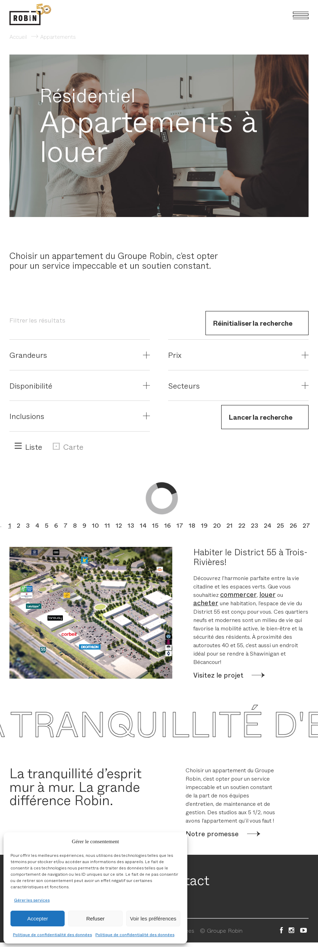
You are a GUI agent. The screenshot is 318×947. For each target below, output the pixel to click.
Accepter (37, 918)
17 (179, 525)
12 (119, 525)
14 (143, 525)
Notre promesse (212, 833)
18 (192, 525)
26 (293, 525)
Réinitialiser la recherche (252, 323)
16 (167, 525)
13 (131, 525)
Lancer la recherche (260, 417)
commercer (238, 594)
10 (95, 525)
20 (217, 525)
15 (155, 525)
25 (280, 525)
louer (267, 594)
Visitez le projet (218, 675)
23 (254, 525)
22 (241, 525)
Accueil (18, 36)
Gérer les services (32, 900)
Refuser (95, 918)
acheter (205, 602)
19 (204, 525)
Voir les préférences (153, 918)
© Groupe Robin (221, 930)
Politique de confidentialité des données (52, 934)
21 (229, 525)
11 (107, 525)
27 (306, 525)
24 (267, 525)
